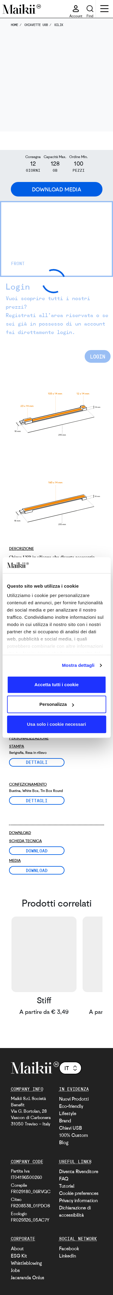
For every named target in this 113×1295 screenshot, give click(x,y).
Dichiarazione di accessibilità (75, 1211)
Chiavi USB (70, 1128)
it (71, 1068)
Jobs (15, 1270)
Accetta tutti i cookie (56, 684)
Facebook (69, 1248)
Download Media (56, 189)
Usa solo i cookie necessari (56, 724)
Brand (65, 1121)
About (17, 1248)
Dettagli (37, 762)
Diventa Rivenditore (78, 1171)
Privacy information (78, 1200)
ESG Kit (19, 1256)
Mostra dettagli (78, 665)
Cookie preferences (79, 1193)
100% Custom (73, 1135)
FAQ (63, 1179)
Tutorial (66, 1186)
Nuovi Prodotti (74, 1099)
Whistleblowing (26, 1263)
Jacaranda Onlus (27, 1277)
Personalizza (56, 704)
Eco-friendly (71, 1106)
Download (37, 850)
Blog (63, 1142)
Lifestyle (67, 1113)
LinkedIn (67, 1256)
